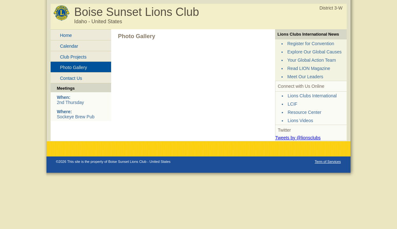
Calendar (69, 46)
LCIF (292, 104)
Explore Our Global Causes (314, 51)
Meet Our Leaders (305, 76)
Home (66, 35)
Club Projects (73, 56)
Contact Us (71, 78)
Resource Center (305, 112)
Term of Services (328, 161)
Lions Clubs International (312, 95)
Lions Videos (300, 120)
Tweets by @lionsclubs (298, 137)
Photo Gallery (73, 67)
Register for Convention (310, 43)
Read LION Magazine (308, 68)
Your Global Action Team (311, 60)
